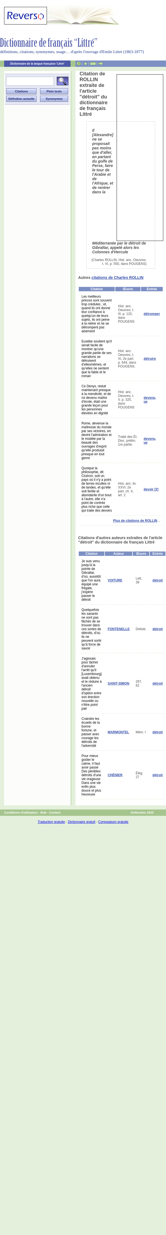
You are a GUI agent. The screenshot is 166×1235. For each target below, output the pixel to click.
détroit (158, 580)
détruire (150, 359)
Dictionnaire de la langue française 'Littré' (37, 63)
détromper (152, 314)
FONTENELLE (119, 629)
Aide (43, 812)
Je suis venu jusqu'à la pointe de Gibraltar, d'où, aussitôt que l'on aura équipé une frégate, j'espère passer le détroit (91, 580)
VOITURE (115, 580)
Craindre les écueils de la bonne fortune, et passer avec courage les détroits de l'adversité (90, 732)
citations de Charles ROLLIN (117, 277)
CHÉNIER (115, 775)
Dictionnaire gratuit (81, 822)
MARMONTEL (118, 732)
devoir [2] (151, 489)
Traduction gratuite (51, 822)
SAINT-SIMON (118, 683)
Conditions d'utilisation (21, 812)
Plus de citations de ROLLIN (135, 521)
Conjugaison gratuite (113, 822)
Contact (55, 812)
